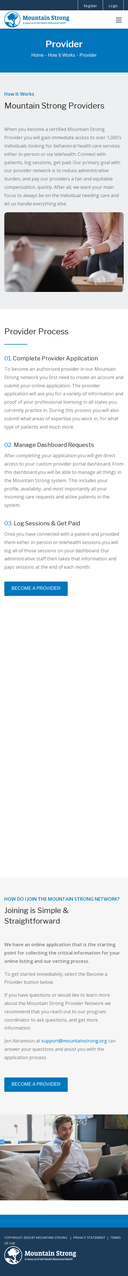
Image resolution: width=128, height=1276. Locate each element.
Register (90, 5)
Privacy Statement (89, 1237)
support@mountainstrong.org (74, 1041)
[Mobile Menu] (119, 19)
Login (113, 5)
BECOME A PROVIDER (36, 588)
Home (37, 55)
